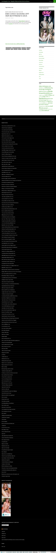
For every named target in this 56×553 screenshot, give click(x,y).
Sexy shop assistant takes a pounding (8, 141)
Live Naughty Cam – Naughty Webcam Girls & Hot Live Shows (15, 1)
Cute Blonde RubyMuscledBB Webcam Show (9, 295)
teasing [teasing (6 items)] (40, 110)
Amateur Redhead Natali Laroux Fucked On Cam (10, 227)
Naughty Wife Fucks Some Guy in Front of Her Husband (11, 271)
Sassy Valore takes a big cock (7, 162)
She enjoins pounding (5, 401)
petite (20, 49)
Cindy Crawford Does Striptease (7, 437)
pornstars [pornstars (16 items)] (41, 104)
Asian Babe (41, 52)
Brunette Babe (8, 11)
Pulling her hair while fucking (7, 415)
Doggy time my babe (5, 352)
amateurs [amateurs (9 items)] (41, 87)
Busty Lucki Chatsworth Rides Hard (8, 423)
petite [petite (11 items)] (43, 103)
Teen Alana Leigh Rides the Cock (7, 196)
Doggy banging (4, 336)
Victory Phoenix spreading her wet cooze (9, 156)
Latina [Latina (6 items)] (46, 101)
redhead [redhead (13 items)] (46, 104)
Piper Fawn (4, 537)
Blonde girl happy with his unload (7, 368)
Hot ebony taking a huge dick (7, 139)
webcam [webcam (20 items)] (46, 110)
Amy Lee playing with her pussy (7, 170)
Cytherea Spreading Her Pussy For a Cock (9, 233)
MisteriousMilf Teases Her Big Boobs (8, 289)
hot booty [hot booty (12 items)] (41, 100)
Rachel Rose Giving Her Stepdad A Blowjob (9, 186)
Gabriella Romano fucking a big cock (8, 166)
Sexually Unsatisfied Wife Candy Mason (9, 220)
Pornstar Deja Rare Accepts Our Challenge (9, 391)
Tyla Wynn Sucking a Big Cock (7, 370)
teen (28, 49)
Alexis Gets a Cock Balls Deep (7, 453)
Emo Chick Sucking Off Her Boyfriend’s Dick (17, 15)
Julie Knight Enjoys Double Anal (7, 435)
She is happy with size (5, 439)
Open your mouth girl (5, 447)
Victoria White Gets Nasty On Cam (8, 200)
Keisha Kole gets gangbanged (7, 127)
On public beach (4, 441)
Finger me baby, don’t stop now (7, 364)
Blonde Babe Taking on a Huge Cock (8, 275)
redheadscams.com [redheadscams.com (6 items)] (42, 106)
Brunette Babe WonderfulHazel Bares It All (9, 208)
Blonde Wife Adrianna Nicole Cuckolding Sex (9, 247)
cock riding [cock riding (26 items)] (48, 95)
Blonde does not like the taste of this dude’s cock (10, 474)
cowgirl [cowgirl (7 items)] (53, 95)
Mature (40, 70)
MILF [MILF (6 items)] (52, 101)
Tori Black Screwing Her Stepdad (7, 293)
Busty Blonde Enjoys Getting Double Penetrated (10, 318)
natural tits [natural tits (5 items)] (40, 103)
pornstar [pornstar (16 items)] (50, 103)
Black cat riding (4, 366)
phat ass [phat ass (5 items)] (46, 103)
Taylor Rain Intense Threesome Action (8, 299)
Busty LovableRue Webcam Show (7, 210)
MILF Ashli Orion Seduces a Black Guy (8, 259)
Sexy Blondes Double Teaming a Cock (8, 261)
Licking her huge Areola (6, 476)
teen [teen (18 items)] (43, 110)
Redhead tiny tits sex (5, 358)
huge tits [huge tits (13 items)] (46, 100)
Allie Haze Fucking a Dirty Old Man (8, 287)
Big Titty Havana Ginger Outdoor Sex (8, 231)
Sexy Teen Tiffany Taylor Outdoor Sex (8, 218)
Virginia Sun (4, 533)
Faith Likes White (5, 348)
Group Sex (41, 62)
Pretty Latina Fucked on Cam (7, 249)
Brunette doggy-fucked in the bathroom (9, 178)
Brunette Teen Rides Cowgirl (7, 312)
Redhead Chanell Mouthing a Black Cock (9, 229)
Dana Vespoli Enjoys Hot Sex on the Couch (9, 322)
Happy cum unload (5, 443)
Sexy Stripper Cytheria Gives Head (8, 457)
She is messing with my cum (6, 380)
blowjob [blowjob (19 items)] (41, 93)
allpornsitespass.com (16, 47)
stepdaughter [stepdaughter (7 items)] (45, 107)
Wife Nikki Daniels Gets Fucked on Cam (8, 255)
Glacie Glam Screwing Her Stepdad (8, 281)
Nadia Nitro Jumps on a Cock (7, 267)
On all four (3, 354)
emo (12, 49)
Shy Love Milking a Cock (6, 324)
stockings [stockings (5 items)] (48, 109)
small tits (24, 49)
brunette (8, 49)
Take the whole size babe (6, 350)
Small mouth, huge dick (6, 459)
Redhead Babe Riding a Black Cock (8, 257)
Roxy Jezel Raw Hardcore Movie (7, 374)
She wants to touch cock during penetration (9, 468)
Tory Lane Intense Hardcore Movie (8, 212)
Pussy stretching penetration (7, 378)
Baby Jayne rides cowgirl (6, 164)
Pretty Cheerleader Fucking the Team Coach (9, 235)
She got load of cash (5, 399)
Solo (40, 76)
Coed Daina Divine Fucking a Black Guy (8, 253)
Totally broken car (5, 356)
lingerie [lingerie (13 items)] (49, 101)
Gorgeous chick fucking (6, 463)
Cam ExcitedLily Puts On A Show (7, 198)
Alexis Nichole (8, 47)
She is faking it (4, 451)
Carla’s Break (4, 419)
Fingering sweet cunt (5, 445)
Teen (22, 11)
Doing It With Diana (5, 332)
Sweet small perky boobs (6, 431)
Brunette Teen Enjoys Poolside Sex (8, 184)
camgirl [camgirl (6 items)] (40, 95)
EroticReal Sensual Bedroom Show (8, 182)
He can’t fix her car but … (6, 427)
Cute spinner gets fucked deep (7, 129)
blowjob (28, 47)
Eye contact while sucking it (6, 328)
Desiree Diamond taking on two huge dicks (9, 168)
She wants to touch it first (6, 407)
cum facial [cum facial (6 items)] (40, 96)
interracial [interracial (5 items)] (49, 100)
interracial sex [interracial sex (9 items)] (42, 101)
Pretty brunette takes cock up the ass (8, 131)
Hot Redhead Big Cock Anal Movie (8, 403)
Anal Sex (40, 50)
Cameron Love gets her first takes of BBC (9, 158)
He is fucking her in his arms (6, 411)
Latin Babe (41, 68)
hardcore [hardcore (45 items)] (42, 98)
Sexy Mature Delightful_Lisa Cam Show (8, 297)
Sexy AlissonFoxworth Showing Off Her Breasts (10, 202)
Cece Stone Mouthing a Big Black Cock (8, 222)
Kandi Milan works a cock (6, 172)
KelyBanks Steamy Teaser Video (7, 279)
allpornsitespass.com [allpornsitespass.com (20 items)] (45, 86)
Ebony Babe (41, 60)
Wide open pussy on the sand (7, 382)
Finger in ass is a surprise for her (7, 362)
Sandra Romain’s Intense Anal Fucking (8, 316)
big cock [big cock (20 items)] (45, 89)
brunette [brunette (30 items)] (46, 93)
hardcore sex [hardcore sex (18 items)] (49, 98)
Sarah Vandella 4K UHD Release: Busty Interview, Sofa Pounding (13, 539)
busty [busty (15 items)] (51, 93)
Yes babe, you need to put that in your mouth (10, 372)
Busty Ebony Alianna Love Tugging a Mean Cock (10, 265)
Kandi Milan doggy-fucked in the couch (8, 150)
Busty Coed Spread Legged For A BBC (8, 239)
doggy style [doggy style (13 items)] (45, 96)
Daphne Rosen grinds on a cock (7, 135)
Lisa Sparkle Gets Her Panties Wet (8, 263)
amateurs (23, 47)
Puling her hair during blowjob (7, 342)
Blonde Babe (41, 56)
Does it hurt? (4, 472)
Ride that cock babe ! (5, 334)
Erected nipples (4, 421)
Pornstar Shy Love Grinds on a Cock (8, 314)
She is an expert (4, 397)
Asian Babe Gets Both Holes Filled (8, 308)
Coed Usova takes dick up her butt (8, 148)
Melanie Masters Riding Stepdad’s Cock (9, 190)
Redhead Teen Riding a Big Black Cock (8, 251)
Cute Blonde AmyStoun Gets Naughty (8, 216)
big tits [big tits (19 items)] (49, 89)
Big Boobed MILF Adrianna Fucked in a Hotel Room (10, 269)
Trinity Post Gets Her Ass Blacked (8, 204)
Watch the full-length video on (15, 43)
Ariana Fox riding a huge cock (7, 154)
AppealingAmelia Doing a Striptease (8, 285)
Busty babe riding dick (5, 330)
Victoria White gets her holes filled (8, 152)
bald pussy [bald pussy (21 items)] (48, 88)
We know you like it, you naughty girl (8, 395)
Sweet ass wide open (5, 389)
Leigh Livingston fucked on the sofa (8, 160)
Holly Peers (4, 535)
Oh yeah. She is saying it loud (7, 376)
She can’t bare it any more (6, 346)
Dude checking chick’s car (6, 338)
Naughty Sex (18, 11)
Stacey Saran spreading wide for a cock (8, 125)
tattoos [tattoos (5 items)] (51, 109)
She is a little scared (5, 405)
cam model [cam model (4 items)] (43, 95)
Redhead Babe (41, 74)
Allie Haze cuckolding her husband (8, 174)
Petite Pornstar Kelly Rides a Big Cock (8, 455)
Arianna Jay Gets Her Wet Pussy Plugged (9, 320)
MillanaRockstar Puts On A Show (7, 214)
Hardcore (13, 11)
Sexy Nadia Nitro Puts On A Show (7, 243)
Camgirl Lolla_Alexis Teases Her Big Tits (9, 291)
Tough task (4, 425)
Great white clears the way (6, 393)
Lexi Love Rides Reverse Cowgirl (7, 344)
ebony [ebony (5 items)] (49, 96)
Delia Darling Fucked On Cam (7, 192)
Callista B (3, 531)
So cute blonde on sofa (6, 326)
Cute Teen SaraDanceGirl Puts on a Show (9, 273)
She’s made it (4, 413)
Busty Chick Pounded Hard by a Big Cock (9, 310)
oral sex (15, 49)
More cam (51, 1)
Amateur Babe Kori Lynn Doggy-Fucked (8, 245)
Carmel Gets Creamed (5, 417)
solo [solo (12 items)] (42, 107)
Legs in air (3, 433)
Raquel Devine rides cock (6, 133)
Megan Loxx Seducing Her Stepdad (8, 188)
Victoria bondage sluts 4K (6, 176)
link (55, 535)
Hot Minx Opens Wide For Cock (7, 206)
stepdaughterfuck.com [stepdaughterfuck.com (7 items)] (43, 109)
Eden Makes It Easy (5, 429)
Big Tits (40, 54)
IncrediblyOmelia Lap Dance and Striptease (9, 277)
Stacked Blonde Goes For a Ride (7, 301)
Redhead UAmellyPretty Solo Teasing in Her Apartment (11, 180)
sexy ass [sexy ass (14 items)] (48, 106)
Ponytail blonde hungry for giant (7, 449)
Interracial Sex (41, 66)
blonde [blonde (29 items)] (50, 91)
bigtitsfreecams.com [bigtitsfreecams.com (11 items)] (43, 91)
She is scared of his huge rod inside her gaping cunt (11, 340)
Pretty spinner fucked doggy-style (8, 137)
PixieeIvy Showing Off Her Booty (7, 194)
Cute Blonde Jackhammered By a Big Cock (9, 470)
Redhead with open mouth (6, 360)
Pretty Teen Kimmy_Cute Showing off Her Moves (10, 283)
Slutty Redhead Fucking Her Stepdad (8, 237)
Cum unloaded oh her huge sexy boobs (8, 409)
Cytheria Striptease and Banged (7, 461)
